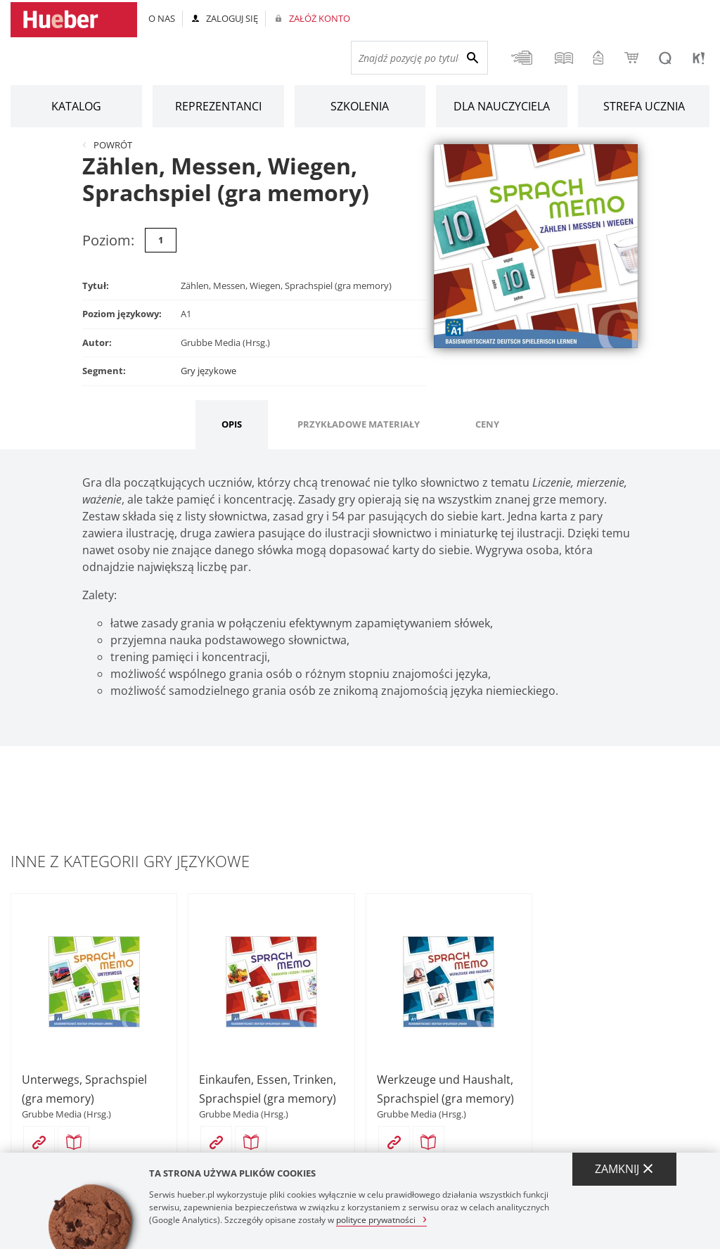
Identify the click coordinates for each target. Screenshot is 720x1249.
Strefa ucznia (644, 106)
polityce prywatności (376, 1219)
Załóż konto (319, 18)
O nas (161, 18)
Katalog (76, 106)
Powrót (113, 145)
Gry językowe (208, 370)
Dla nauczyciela (502, 106)
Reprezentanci (218, 106)
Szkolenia (359, 106)
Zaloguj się (232, 18)
